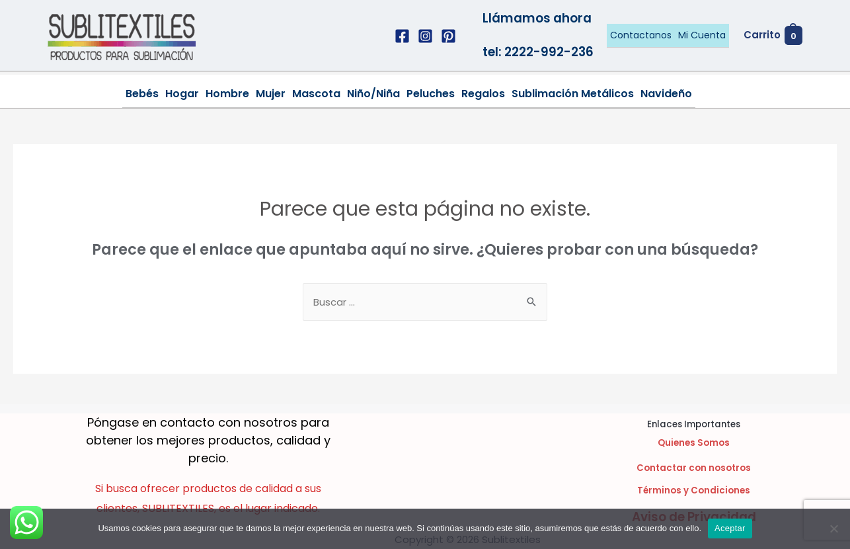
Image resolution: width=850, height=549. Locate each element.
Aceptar (730, 528)
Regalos (483, 93)
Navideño (666, 93)
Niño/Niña (373, 93)
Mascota (316, 93)
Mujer (271, 93)
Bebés (142, 93)
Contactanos (641, 35)
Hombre (227, 93)
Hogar (182, 93)
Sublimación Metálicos (573, 93)
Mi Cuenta (702, 35)
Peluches (430, 93)
